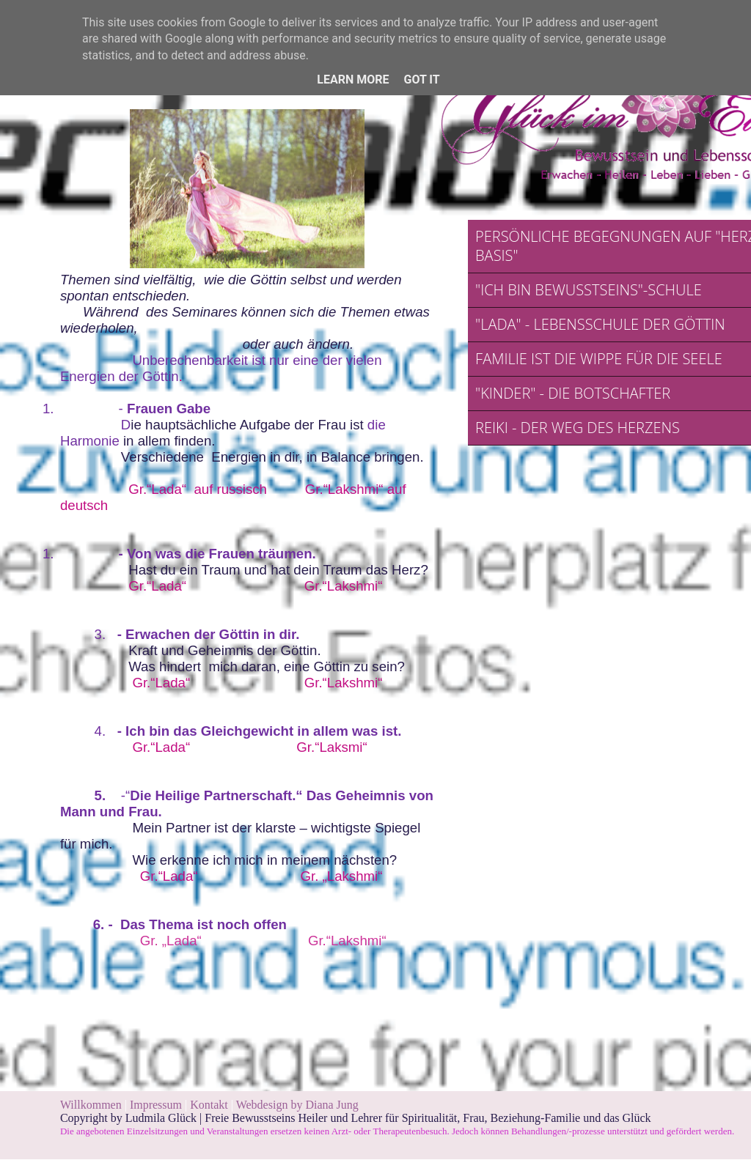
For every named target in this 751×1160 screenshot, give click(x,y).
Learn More (353, 79)
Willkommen (91, 1104)
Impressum (157, 1104)
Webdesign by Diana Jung (297, 1104)
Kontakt (209, 1104)
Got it (421, 79)
